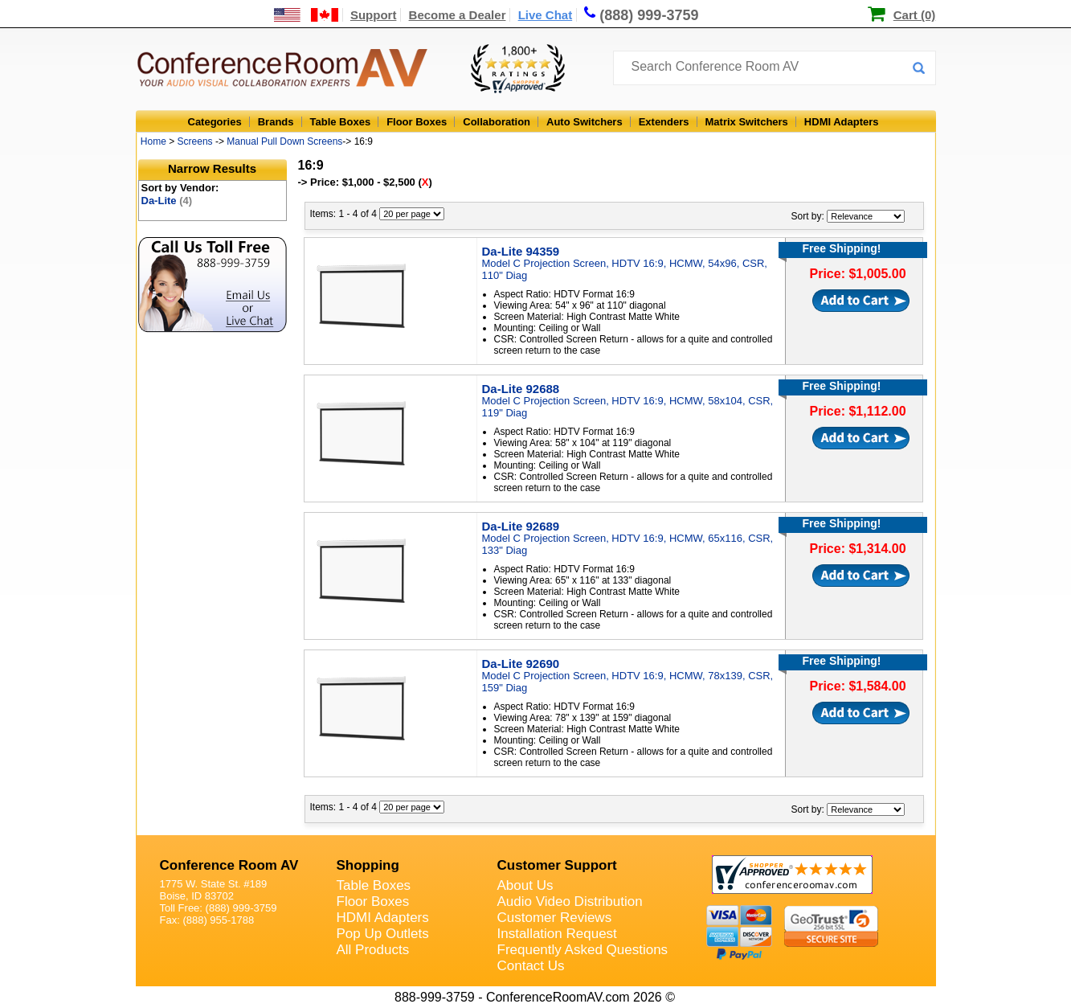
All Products (373, 949)
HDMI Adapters (841, 122)
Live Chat (545, 15)
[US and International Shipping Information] (306, 15)
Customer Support (557, 865)
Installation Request (557, 933)
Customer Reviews (554, 917)
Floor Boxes (416, 122)
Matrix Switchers (746, 122)
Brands (276, 122)
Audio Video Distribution (570, 901)
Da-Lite (167, 201)
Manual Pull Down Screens (284, 141)
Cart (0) (914, 15)
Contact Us (531, 965)
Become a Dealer (457, 15)
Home (153, 141)
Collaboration (496, 122)
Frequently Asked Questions (582, 949)
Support (373, 15)
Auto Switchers (584, 122)
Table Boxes (340, 122)
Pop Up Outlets (383, 933)
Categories (215, 122)
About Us (525, 885)
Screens (195, 141)
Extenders (664, 122)
